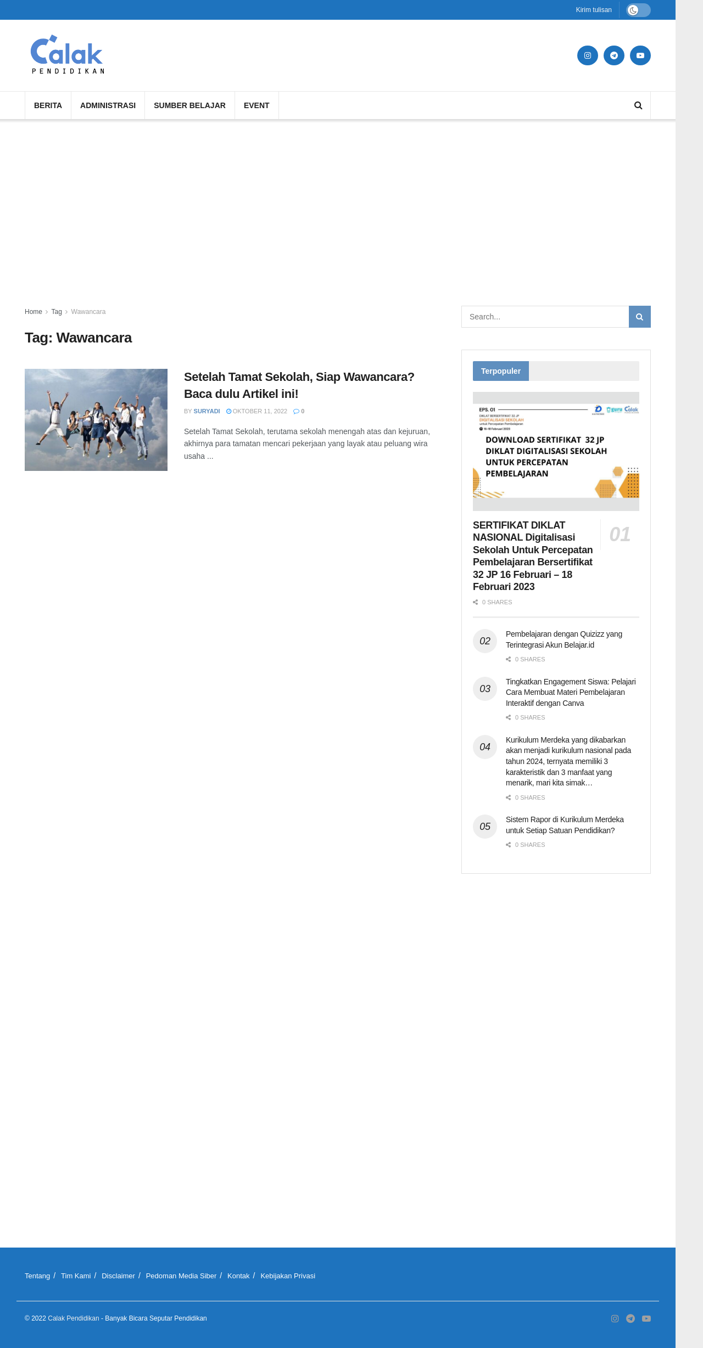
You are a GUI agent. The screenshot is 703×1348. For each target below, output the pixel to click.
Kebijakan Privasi (287, 1276)
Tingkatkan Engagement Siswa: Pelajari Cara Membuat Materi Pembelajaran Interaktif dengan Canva (571, 692)
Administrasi (108, 105)
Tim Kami (76, 1276)
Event (257, 105)
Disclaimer (118, 1276)
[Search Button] (640, 317)
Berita (48, 105)
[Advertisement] (338, 212)
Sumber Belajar (190, 105)
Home (33, 312)
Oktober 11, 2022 (257, 411)
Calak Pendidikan (73, 1318)
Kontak (238, 1276)
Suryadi (207, 411)
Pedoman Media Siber (181, 1276)
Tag (56, 312)
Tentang (37, 1276)
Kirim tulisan (594, 10)
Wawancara (88, 312)
